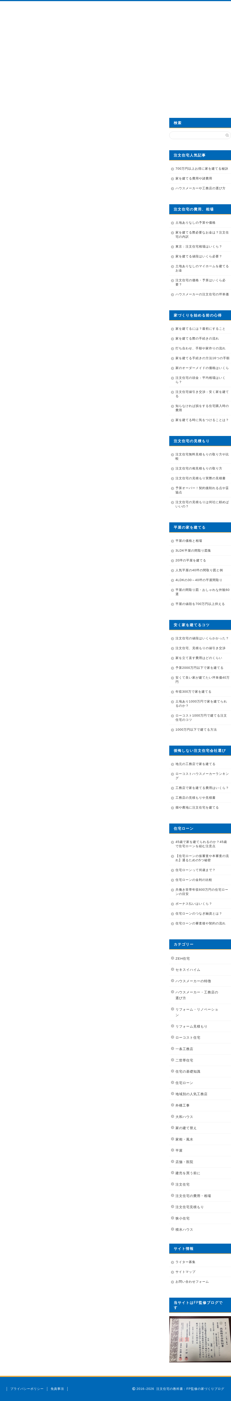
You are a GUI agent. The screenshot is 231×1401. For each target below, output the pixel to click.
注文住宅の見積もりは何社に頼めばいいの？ (202, 504)
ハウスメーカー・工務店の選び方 (196, 995)
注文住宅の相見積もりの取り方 (198, 468)
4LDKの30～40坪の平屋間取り (199, 580)
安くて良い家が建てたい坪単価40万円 (202, 680)
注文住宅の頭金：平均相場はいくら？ (200, 380)
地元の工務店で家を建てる (195, 764)
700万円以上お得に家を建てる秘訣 (201, 168)
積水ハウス (184, 1229)
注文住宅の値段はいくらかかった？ (202, 638)
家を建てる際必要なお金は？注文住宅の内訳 (202, 234)
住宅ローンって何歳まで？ (195, 870)
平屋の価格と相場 (188, 540)
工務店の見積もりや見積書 (195, 797)
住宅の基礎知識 (187, 1071)
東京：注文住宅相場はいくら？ (198, 246)
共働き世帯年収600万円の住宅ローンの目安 (201, 892)
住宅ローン (184, 1083)
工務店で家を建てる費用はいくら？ (202, 788)
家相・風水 (184, 1139)
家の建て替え (186, 1128)
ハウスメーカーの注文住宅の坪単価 (202, 294)
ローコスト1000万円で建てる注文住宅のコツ (201, 717)
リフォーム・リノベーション (196, 1012)
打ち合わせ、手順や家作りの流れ (200, 348)
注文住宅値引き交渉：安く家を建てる (202, 394)
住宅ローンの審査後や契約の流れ (200, 923)
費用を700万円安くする (194, 100)
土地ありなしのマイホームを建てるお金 (202, 268)
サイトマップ (185, 1272)
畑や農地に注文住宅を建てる (197, 807)
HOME (25, 100)
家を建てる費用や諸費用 (193, 178)
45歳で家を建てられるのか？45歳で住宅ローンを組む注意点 (201, 844)
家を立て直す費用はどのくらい (198, 658)
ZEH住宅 (182, 958)
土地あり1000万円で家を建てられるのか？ (201, 703)
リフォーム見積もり (191, 1026)
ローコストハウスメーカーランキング (202, 776)
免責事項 (57, 1389)
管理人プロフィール (68, 100)
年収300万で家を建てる (193, 691)
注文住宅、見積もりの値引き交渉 (200, 648)
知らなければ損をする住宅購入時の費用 (202, 408)
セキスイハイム (187, 970)
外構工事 (182, 1105)
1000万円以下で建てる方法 (196, 729)
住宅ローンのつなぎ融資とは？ (198, 913)
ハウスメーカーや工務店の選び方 (200, 188)
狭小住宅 (182, 1218)
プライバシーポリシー (27, 1389)
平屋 (179, 1150)
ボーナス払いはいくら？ (193, 903)
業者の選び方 (110, 100)
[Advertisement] (115, 60)
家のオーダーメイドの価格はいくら (202, 368)
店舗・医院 (184, 1162)
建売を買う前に (187, 1173)
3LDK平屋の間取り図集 (193, 550)
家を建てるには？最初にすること (200, 328)
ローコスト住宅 (187, 1037)
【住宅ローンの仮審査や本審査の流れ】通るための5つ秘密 (202, 858)
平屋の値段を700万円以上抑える (200, 604)
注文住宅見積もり (189, 1207)
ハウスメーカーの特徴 (193, 981)
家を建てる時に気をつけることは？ (202, 420)
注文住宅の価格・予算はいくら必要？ (200, 282)
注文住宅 (182, 1184)
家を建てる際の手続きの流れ (197, 338)
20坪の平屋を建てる (190, 560)
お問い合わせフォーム (192, 1281)
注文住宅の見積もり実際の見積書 (200, 478)
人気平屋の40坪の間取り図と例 (199, 570)
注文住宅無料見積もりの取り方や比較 (202, 456)
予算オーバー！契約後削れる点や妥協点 (202, 490)
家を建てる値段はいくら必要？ (198, 256)
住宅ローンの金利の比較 (193, 880)
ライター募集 (185, 1262)
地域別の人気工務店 (191, 1094)
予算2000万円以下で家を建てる (199, 667)
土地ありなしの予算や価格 (195, 222)
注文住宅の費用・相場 (193, 1196)
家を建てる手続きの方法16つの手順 (202, 358)
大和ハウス (184, 1117)
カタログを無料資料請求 (152, 100)
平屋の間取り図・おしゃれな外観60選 (202, 592)
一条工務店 (184, 1049)
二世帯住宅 (184, 1060)
